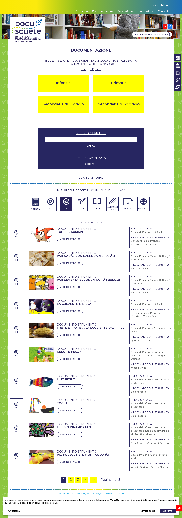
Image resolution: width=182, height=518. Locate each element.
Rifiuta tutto (147, 510)
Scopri (91, 164)
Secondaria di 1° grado (63, 104)
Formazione (125, 11)
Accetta (168, 510)
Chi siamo (82, 11)
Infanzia (63, 83)
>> (93, 480)
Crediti (120, 493)
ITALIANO (166, 5)
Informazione (145, 11)
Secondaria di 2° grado (119, 104)
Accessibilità (65, 493)
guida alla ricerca (91, 177)
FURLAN (153, 5)
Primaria (119, 83)
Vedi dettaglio (70, 239)
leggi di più (91, 69)
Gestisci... (14, 510)
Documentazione (102, 11)
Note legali (82, 493)
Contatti (163, 11)
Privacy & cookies (102, 493)
